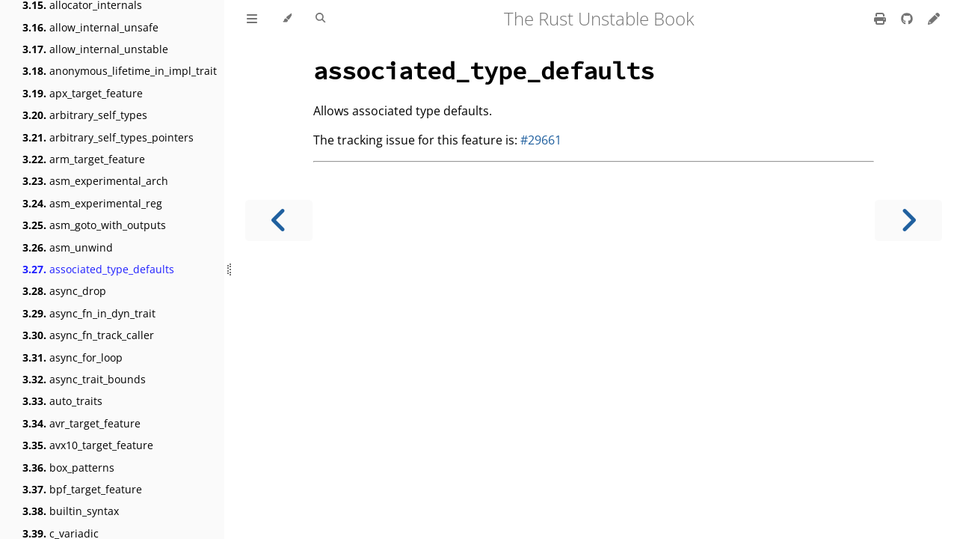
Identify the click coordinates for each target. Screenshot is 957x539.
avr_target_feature (81, 423)
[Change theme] (287, 18)
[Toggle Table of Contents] (252, 18)
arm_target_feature (83, 159)
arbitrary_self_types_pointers (108, 137)
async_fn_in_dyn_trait (89, 313)
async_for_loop (72, 357)
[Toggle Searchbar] (320, 18)
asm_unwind (67, 247)
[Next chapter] (908, 220)
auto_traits (62, 401)
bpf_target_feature (82, 489)
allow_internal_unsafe (90, 27)
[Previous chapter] (279, 220)
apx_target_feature (82, 93)
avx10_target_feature (87, 445)
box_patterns (68, 467)
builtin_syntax (70, 511)
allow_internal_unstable (95, 49)
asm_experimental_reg (92, 203)
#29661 (540, 140)
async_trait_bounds (84, 379)
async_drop (64, 291)
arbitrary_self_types (84, 115)
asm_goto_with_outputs (94, 225)
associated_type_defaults (98, 269)
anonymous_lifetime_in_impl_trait (119, 71)
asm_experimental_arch (95, 181)
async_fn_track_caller (88, 335)
